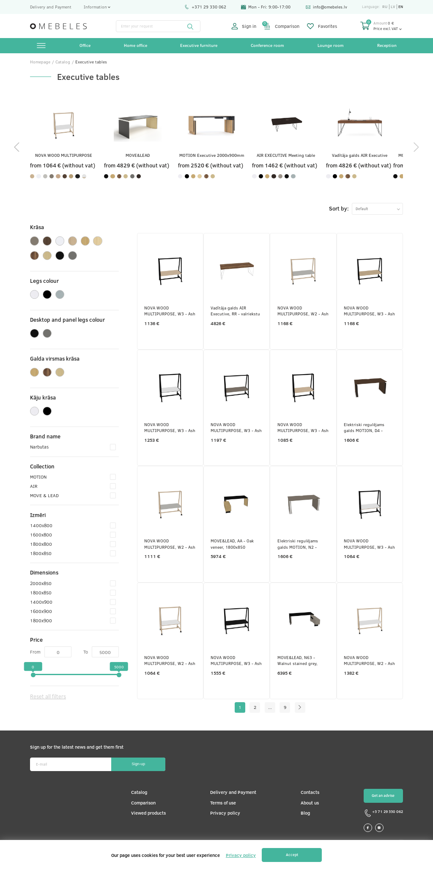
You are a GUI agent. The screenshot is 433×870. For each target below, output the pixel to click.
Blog (305, 813)
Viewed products (148, 813)
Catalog (139, 792)
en (400, 6)
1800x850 (73, 553)
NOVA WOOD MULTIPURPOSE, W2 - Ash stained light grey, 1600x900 (169, 544)
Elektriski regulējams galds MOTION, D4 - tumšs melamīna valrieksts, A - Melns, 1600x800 (364, 427)
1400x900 (73, 601)
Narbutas (73, 446)
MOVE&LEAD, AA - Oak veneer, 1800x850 (232, 544)
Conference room (267, 45)
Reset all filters (48, 696)
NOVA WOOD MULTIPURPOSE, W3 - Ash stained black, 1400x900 (169, 427)
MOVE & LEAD (73, 495)
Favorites (322, 26)
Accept (292, 854)
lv (393, 6)
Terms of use (223, 802)
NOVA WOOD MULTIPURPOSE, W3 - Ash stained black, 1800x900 (369, 311)
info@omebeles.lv (326, 7)
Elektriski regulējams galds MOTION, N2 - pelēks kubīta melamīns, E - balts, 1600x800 (302, 544)
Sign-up (138, 764)
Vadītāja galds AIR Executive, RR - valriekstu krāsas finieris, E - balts (235, 311)
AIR (73, 485)
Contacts (310, 792)
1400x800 (73, 525)
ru (384, 6)
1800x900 (73, 620)
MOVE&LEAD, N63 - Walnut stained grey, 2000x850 (297, 660)
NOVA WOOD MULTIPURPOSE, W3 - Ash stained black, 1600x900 (169, 311)
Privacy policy (225, 813)
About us (310, 802)
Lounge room (331, 45)
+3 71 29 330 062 (383, 813)
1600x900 (73, 610)
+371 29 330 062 (205, 7)
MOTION (73, 476)
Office (84, 45)
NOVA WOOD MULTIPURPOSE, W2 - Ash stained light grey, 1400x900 (169, 660)
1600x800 (73, 534)
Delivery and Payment (50, 7)
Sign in (244, 26)
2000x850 (73, 583)
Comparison (281, 26)
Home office (135, 45)
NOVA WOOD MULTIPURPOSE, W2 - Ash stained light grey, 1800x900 (303, 311)
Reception (387, 45)
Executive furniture (198, 45)
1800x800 (73, 543)
